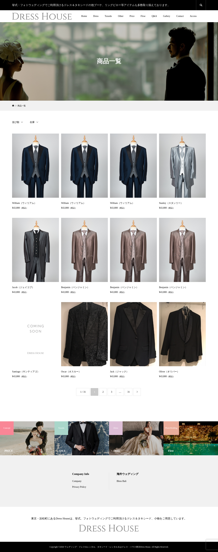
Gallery (166, 16)
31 (128, 392)
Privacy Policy (79, 487)
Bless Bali (121, 481)
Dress (96, 16)
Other (120, 16)
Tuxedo (108, 16)
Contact (180, 16)
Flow (143, 16)
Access (193, 16)
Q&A (154, 16)
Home (84, 16)
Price (132, 16)
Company (76, 481)
